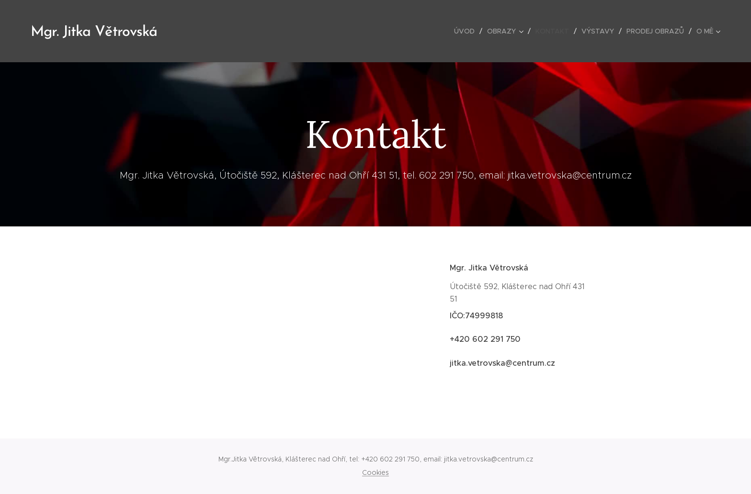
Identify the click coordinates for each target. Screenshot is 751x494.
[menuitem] (467, 31)
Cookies (375, 472)
